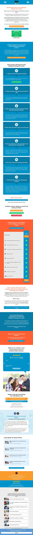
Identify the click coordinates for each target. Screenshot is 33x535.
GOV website (12, 78)
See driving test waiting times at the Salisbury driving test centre (16, 327)
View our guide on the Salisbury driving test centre (16, 202)
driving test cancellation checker (11, 19)
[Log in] (28, 2)
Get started (26, 236)
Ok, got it (16, 532)
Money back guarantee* (10, 258)
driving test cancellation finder (14, 51)
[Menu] (5, 2)
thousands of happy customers (16, 350)
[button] (4, 363)
